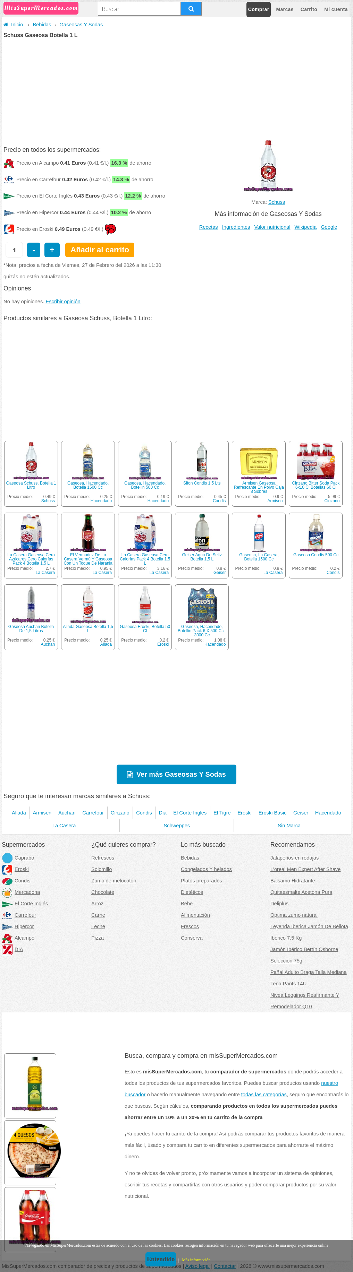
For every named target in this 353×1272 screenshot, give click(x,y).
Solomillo (101, 869)
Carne (98, 915)
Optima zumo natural (294, 915)
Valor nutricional (272, 227)
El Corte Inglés (25, 903)
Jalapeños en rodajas (294, 858)
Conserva (192, 938)
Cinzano (331, 501)
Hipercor (18, 926)
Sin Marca (289, 825)
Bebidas (42, 24)
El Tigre (222, 813)
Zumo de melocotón (113, 880)
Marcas (284, 9)
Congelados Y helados (206, 869)
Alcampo (18, 938)
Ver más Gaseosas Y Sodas (181, 774)
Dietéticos (192, 892)
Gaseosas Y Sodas (81, 24)
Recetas (208, 227)
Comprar (258, 9)
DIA (12, 949)
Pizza (97, 938)
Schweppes (176, 825)
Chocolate (102, 892)
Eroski (163, 644)
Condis (219, 501)
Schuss (276, 202)
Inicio (13, 24)
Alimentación (195, 915)
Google (329, 227)
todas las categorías (264, 1094)
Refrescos (102, 858)
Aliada (106, 644)
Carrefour (93, 813)
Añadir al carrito (99, 249)
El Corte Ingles (190, 813)
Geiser (219, 572)
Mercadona (21, 892)
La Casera (45, 572)
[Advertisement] (176, 90)
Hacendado (101, 501)
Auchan (48, 644)
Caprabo (18, 858)
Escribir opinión (62, 301)
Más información (196, 1259)
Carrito (309, 9)
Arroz (97, 903)
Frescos (190, 926)
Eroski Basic (273, 813)
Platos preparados (201, 880)
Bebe (187, 903)
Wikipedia (306, 227)
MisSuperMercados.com (41, 8)
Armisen (275, 501)
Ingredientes (236, 227)
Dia (163, 813)
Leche (98, 926)
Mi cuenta (336, 9)
